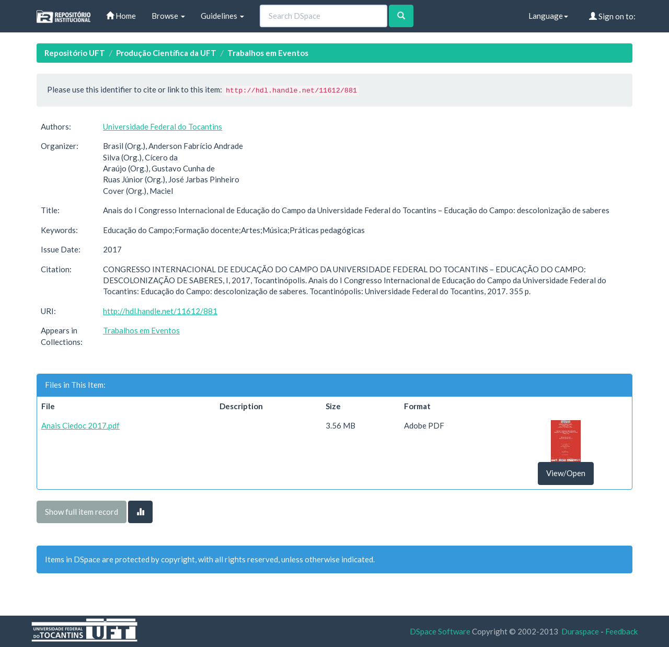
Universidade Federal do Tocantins (162, 126)
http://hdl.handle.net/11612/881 (160, 311)
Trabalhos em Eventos (267, 52)
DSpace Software (440, 631)
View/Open (565, 473)
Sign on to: (612, 16)
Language (548, 15)
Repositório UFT (74, 52)
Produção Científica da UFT (166, 52)
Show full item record (81, 511)
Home (121, 15)
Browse (168, 15)
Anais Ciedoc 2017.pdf (80, 425)
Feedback (621, 631)
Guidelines (222, 15)
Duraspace (580, 631)
